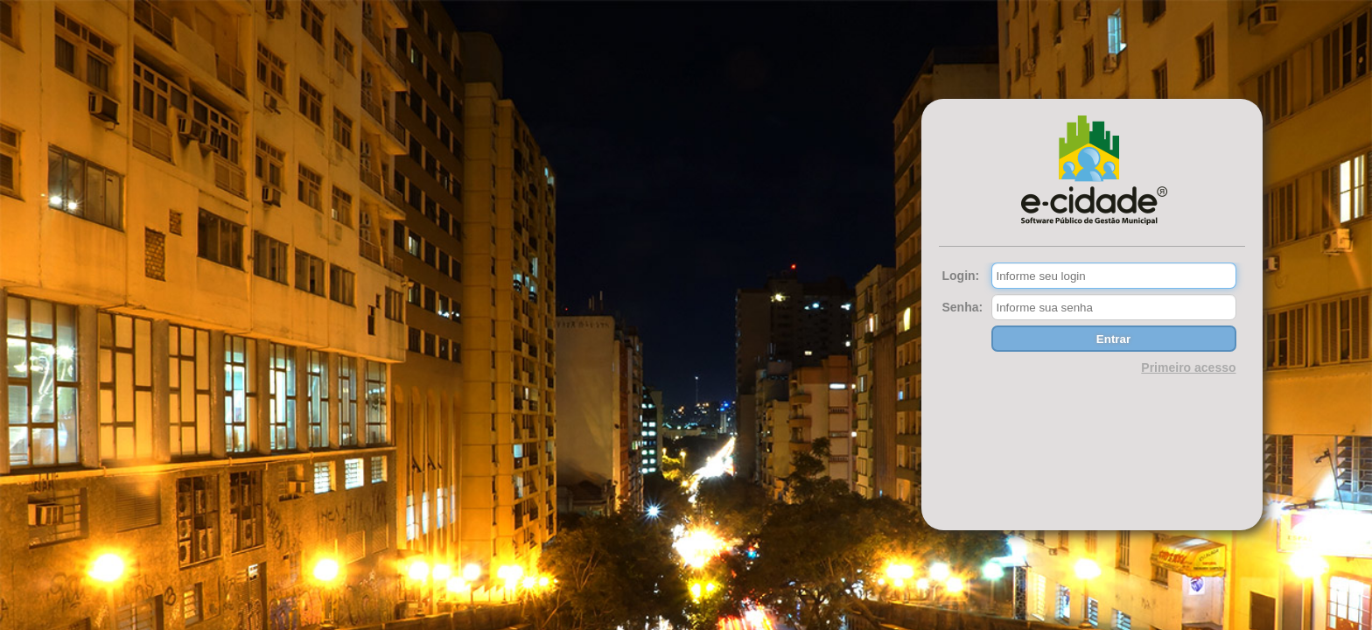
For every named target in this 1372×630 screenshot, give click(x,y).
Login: (961, 276)
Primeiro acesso (1188, 367)
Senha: (963, 307)
